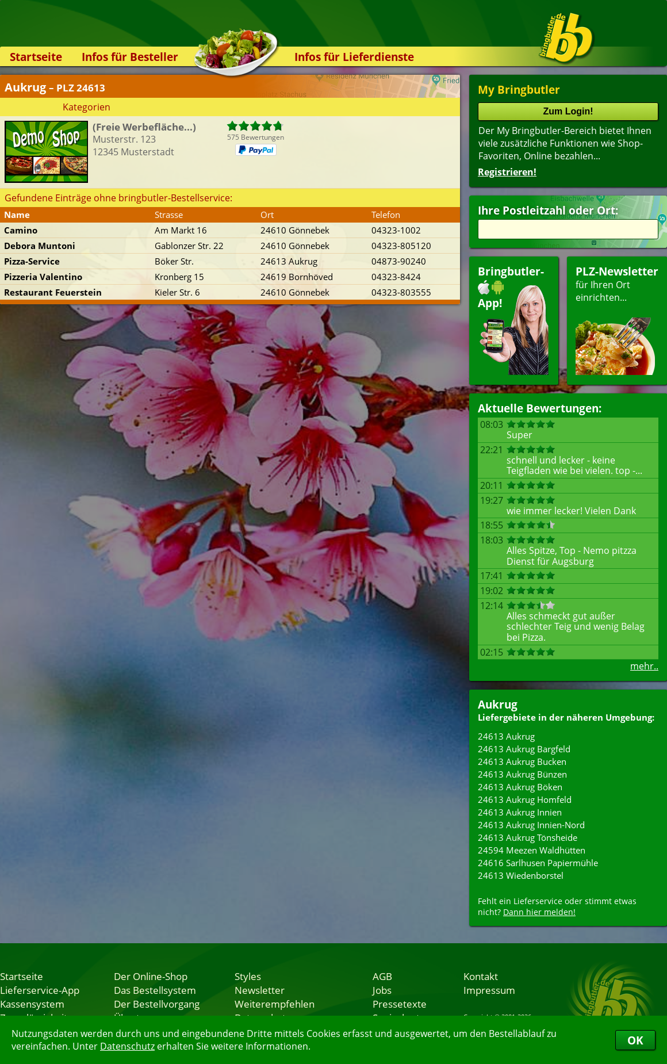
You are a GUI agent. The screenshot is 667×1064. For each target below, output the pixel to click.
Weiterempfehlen (275, 1004)
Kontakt (480, 976)
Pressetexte (400, 1004)
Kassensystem (32, 1004)
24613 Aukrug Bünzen (522, 774)
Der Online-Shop (150, 976)
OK (635, 1040)
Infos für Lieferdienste (354, 56)
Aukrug (498, 704)
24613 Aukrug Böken (520, 787)
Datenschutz (127, 1046)
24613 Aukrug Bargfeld (524, 749)
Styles (248, 976)
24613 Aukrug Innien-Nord (531, 824)
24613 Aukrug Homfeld (525, 799)
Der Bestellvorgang (157, 1004)
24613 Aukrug (506, 736)
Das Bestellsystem (155, 990)
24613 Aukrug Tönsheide (527, 837)
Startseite (36, 56)
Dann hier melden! (539, 911)
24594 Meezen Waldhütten (531, 850)
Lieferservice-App (39, 990)
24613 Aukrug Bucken (522, 761)
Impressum (489, 990)
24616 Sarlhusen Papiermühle (538, 862)
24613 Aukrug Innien (520, 812)
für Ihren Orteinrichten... (617, 319)
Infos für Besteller (130, 56)
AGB (382, 976)
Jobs (382, 990)
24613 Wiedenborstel (521, 875)
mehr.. (644, 666)
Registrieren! (507, 172)
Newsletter (260, 990)
